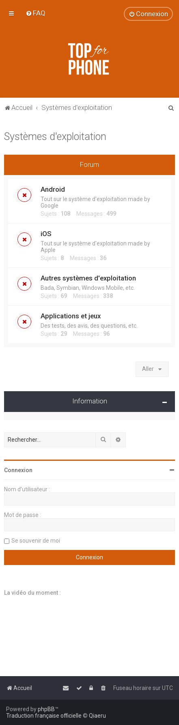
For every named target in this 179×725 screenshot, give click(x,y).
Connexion (18, 470)
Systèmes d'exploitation (55, 136)
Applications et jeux (71, 316)
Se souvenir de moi (35, 540)
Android (53, 189)
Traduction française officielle (44, 715)
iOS (46, 234)
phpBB (46, 709)
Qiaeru (97, 715)
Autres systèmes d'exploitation (88, 278)
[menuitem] (35, 13)
